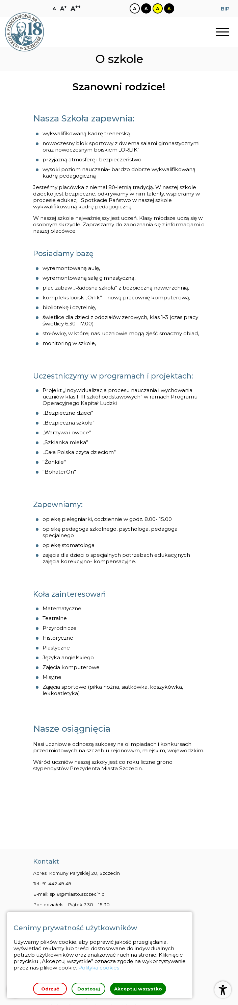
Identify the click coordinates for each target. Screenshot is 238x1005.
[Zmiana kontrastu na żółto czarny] (157, 8)
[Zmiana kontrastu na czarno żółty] (169, 8)
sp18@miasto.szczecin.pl (78, 841)
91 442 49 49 (57, 831)
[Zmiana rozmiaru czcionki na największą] (75, 8)
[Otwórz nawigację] (222, 32)
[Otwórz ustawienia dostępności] (222, 989)
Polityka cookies (99, 967)
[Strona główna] (24, 32)
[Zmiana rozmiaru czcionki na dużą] (63, 8)
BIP (225, 8)
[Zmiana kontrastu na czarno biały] (146, 8)
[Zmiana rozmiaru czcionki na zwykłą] (54, 8)
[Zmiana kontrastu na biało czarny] (134, 8)
